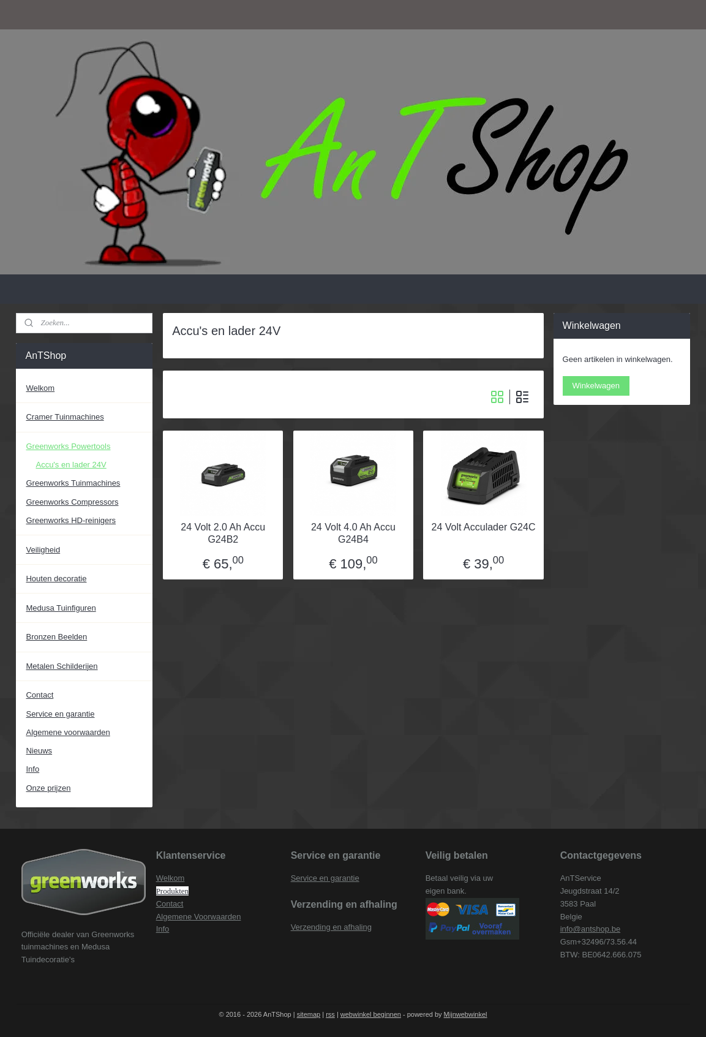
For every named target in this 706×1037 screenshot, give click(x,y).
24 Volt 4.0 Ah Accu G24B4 (353, 533)
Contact (39, 695)
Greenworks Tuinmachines (73, 483)
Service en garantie (60, 713)
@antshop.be (597, 928)
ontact (172, 903)
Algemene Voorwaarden (198, 916)
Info (32, 769)
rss (330, 1014)
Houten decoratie (56, 578)
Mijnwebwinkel (465, 1014)
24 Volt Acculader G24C (483, 527)
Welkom (40, 388)
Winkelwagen (596, 385)
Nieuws (39, 750)
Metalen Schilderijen (61, 666)
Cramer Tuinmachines (64, 416)
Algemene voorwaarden (68, 732)
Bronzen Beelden (56, 636)
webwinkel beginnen (370, 1014)
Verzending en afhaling (331, 927)
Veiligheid (43, 549)
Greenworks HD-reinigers (71, 520)
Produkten (172, 891)
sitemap (309, 1014)
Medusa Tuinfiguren (61, 608)
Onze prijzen (48, 788)
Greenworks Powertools (68, 446)
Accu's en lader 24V (71, 464)
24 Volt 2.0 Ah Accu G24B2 (223, 533)
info (566, 928)
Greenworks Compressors (72, 502)
